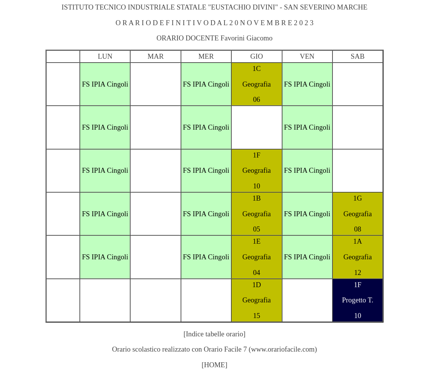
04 (256, 272)
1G (357, 198)
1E (257, 241)
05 (256, 229)
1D (256, 285)
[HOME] (214, 365)
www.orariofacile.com (283, 349)
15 (256, 316)
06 (256, 99)
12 (357, 272)
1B (256, 198)
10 (256, 186)
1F (256, 155)
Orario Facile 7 (225, 349)
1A (357, 241)
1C (256, 68)
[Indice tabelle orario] (215, 334)
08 (357, 229)
